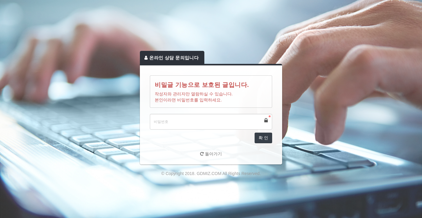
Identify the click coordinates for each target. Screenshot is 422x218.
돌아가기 (211, 153)
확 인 (263, 137)
